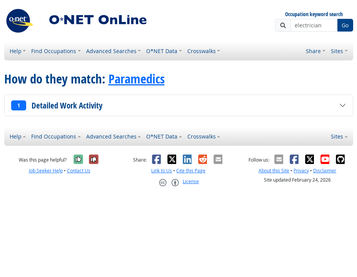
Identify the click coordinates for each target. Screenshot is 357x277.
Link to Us (161, 170)
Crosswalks (201, 51)
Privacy (301, 170)
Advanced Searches (111, 51)
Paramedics (136, 78)
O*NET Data (161, 51)
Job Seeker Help (46, 170)
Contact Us (78, 170)
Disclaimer (324, 170)
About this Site (274, 170)
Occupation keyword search (314, 14)
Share (313, 51)
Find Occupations (53, 51)
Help (16, 51)
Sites (337, 51)
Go (345, 25)
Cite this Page (190, 170)
